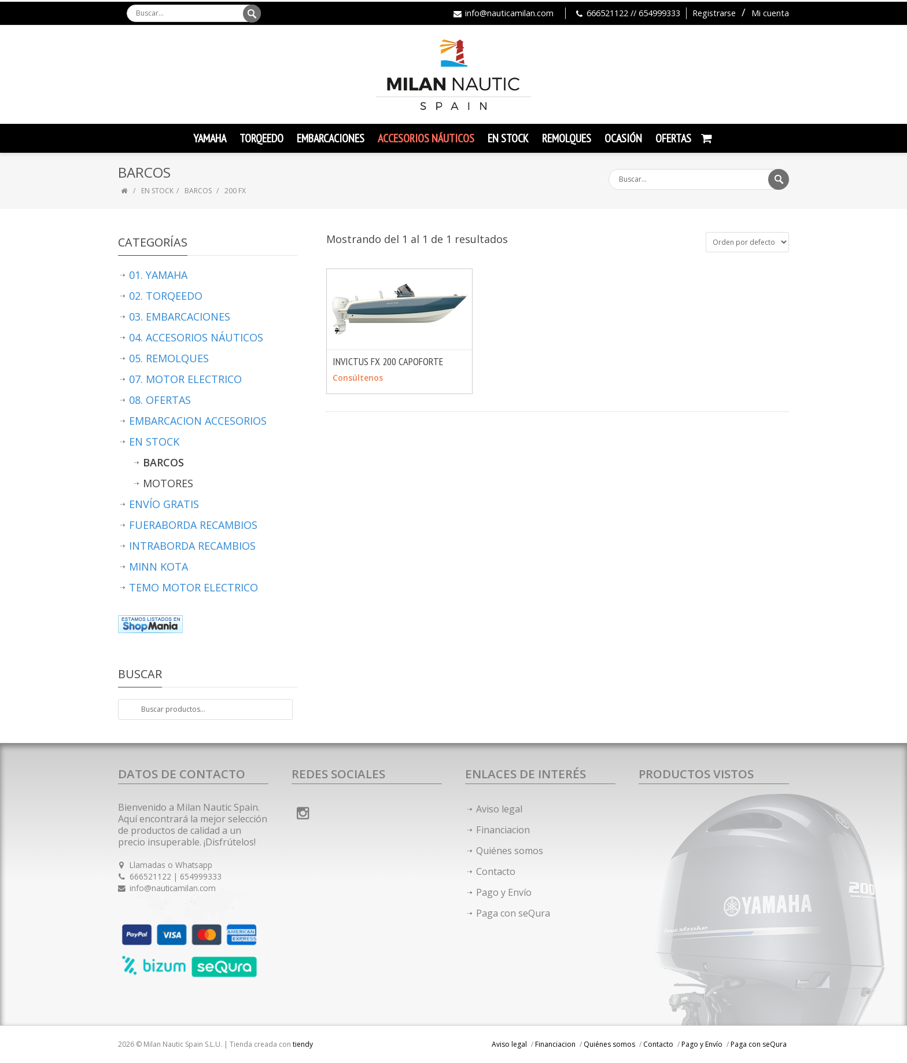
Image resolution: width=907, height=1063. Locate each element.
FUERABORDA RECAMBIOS (193, 525)
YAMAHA (209, 138)
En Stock (508, 138)
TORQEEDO (261, 138)
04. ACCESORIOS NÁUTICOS (196, 337)
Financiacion (503, 829)
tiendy (303, 1044)
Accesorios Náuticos (426, 138)
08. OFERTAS (160, 400)
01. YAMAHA (158, 275)
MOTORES (168, 483)
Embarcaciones (330, 138)
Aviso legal (499, 809)
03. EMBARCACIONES (179, 316)
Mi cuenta (770, 13)
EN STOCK (157, 191)
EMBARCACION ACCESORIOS (198, 421)
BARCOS (199, 191)
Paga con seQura (513, 913)
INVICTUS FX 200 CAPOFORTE (388, 361)
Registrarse (714, 13)
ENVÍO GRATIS (164, 504)
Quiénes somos (509, 850)
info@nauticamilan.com (509, 13)
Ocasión (623, 138)
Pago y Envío (504, 892)
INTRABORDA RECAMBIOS (192, 546)
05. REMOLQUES (169, 358)
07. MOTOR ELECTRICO (185, 379)
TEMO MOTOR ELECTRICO (193, 587)
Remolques (566, 138)
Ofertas (673, 138)
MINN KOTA (158, 566)
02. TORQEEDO (165, 296)
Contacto (495, 871)
